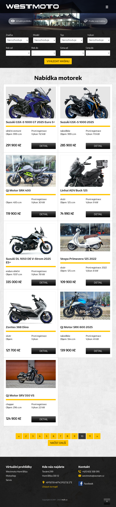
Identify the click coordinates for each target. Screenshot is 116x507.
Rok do (34, 48)
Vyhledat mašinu (58, 61)
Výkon (90, 35)
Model (36, 35)
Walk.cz (64, 500)
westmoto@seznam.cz (91, 475)
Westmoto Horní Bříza (16, 471)
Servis (9, 480)
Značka (9, 35)
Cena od (64, 48)
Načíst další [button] (58, 442)
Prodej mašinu (94, 21)
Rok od (9, 48)
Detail (44, 145)
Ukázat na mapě (50, 486)
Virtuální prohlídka (21, 21)
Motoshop (11, 475)
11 (90, 436)
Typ (62, 35)
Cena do (89, 48)
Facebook (85, 483)
